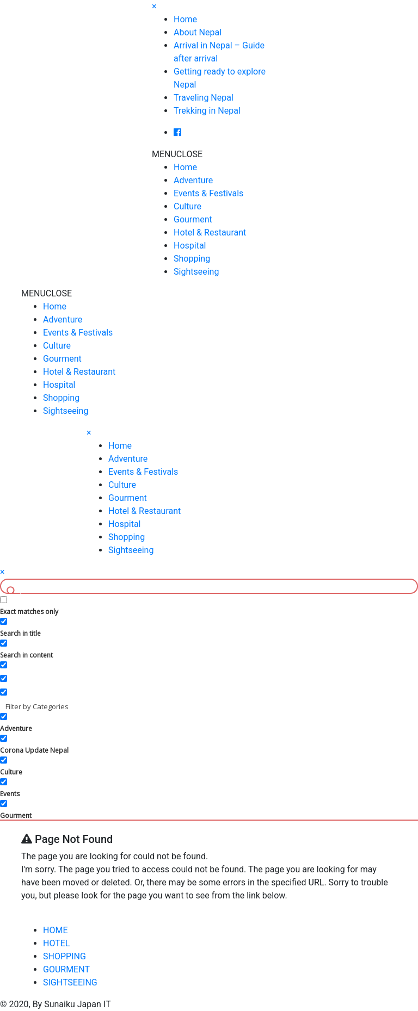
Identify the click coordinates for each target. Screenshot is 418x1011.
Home (185, 19)
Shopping (192, 258)
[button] (177, 154)
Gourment (193, 219)
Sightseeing (196, 271)
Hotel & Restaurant (210, 232)
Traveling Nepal (203, 97)
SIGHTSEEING (70, 982)
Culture (187, 206)
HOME (55, 930)
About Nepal (198, 32)
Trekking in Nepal (207, 111)
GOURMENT (66, 969)
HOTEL (56, 943)
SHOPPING (64, 956)
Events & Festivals (208, 193)
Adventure (193, 180)
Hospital (190, 245)
